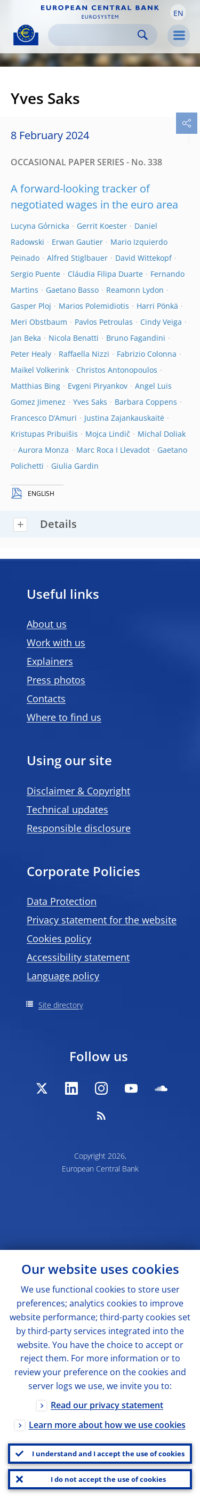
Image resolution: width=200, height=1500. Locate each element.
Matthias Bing (35, 386)
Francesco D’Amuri (44, 418)
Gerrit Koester (102, 226)
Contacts (46, 698)
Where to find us (64, 717)
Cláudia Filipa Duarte (105, 274)
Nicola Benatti (74, 338)
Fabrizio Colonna (147, 354)
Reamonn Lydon (135, 290)
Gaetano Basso (72, 290)
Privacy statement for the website (102, 919)
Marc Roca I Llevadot (113, 450)
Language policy (63, 975)
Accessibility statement (78, 957)
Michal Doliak (162, 434)
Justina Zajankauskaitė (124, 418)
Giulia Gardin (75, 466)
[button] (178, 12)
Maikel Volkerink (40, 370)
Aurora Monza (43, 450)
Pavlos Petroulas (104, 322)
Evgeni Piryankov (97, 386)
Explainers (50, 661)
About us (47, 623)
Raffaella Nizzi (84, 354)
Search (142, 35)
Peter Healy (31, 354)
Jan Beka (26, 338)
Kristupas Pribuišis (44, 434)
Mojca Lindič (107, 434)
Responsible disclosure (79, 828)
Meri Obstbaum (39, 322)
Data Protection (62, 901)
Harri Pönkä (157, 306)
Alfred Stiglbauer (77, 258)
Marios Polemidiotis (94, 306)
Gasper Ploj (31, 306)
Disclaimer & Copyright (78, 790)
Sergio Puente (35, 274)
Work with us (56, 642)
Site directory (60, 1005)
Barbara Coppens (146, 402)
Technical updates (67, 809)
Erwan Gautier (77, 242)
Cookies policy (59, 938)
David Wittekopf (143, 258)
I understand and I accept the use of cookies (108, 1453)
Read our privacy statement (107, 1405)
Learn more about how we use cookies (107, 1425)
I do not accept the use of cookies (108, 1479)
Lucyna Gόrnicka (40, 226)
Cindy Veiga (161, 322)
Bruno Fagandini (135, 338)
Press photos (56, 679)
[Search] (94, 35)
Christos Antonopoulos (116, 370)
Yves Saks (90, 402)
